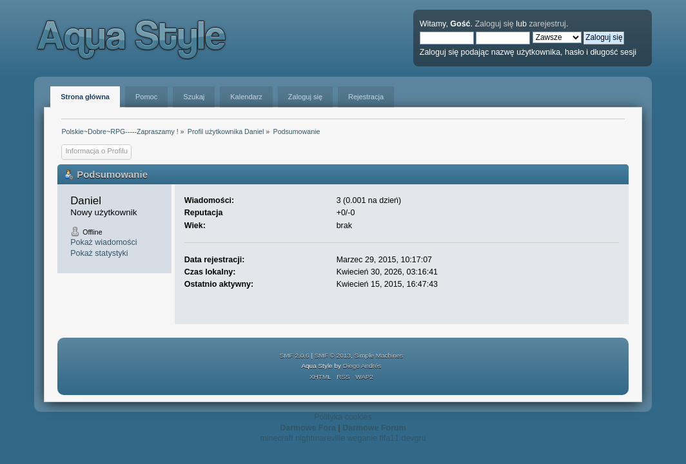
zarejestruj (547, 23)
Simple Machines (378, 355)
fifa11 (389, 438)
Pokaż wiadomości (103, 242)
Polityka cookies (342, 416)
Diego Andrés (362, 365)
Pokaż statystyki (99, 253)
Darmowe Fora (308, 427)
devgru (413, 438)
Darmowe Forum (374, 427)
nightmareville (320, 438)
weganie (362, 438)
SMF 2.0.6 (294, 355)
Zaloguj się (494, 23)
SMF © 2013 (333, 355)
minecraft (276, 438)
